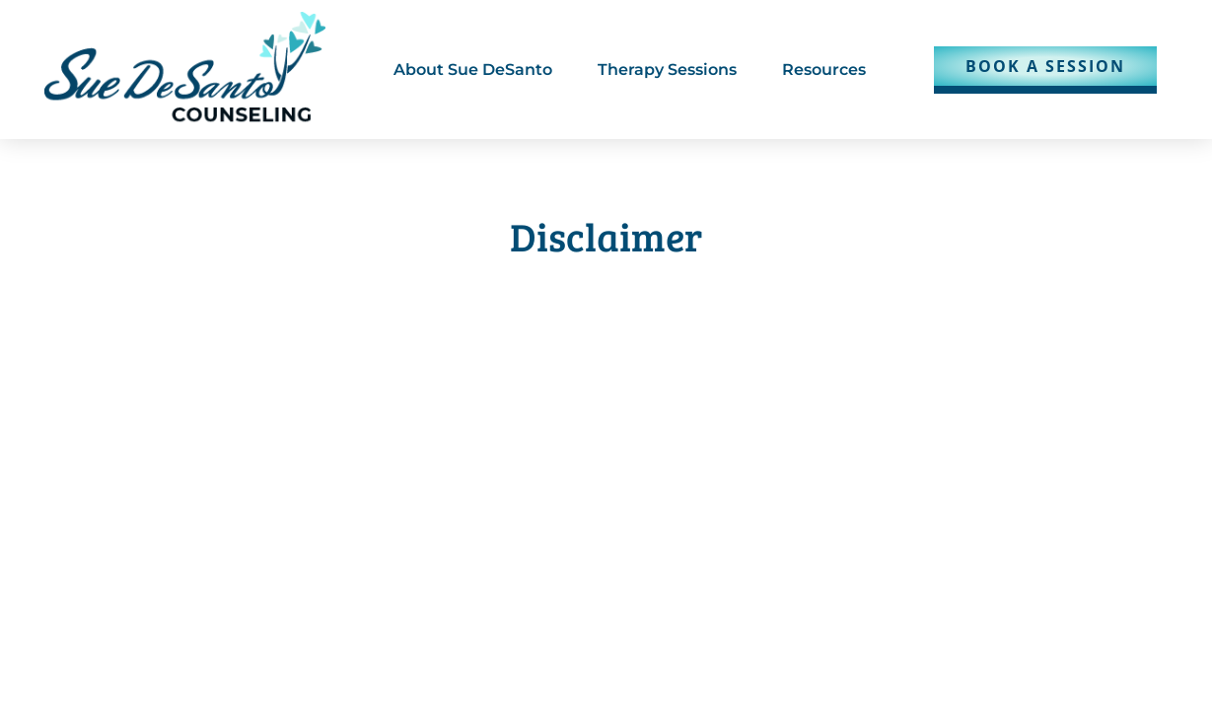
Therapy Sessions (667, 69)
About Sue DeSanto (472, 69)
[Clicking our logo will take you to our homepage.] (184, 69)
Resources (824, 69)
